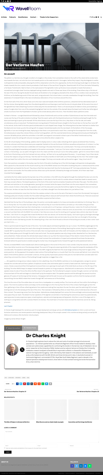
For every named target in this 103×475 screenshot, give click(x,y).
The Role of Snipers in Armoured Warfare (16, 422)
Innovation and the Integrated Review (80, 422)
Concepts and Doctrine (10, 61)
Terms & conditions (70, 473)
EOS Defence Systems (71, 310)
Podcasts (12, 17)
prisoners (18, 377)
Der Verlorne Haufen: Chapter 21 (15, 391)
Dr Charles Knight (11, 68)
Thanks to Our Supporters (49, 17)
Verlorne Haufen (19, 61)
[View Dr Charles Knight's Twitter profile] (22, 349)
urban (23, 377)
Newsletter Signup (95, 1)
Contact (33, 17)
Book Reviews (23, 17)
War (28, 377)
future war (11, 377)
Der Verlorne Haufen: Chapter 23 (88, 391)
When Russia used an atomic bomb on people (50, 422)
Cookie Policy (61, 473)
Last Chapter (8, 306)
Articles (4, 17)
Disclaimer (98, 473)
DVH (6, 377)
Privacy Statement (80, 473)
